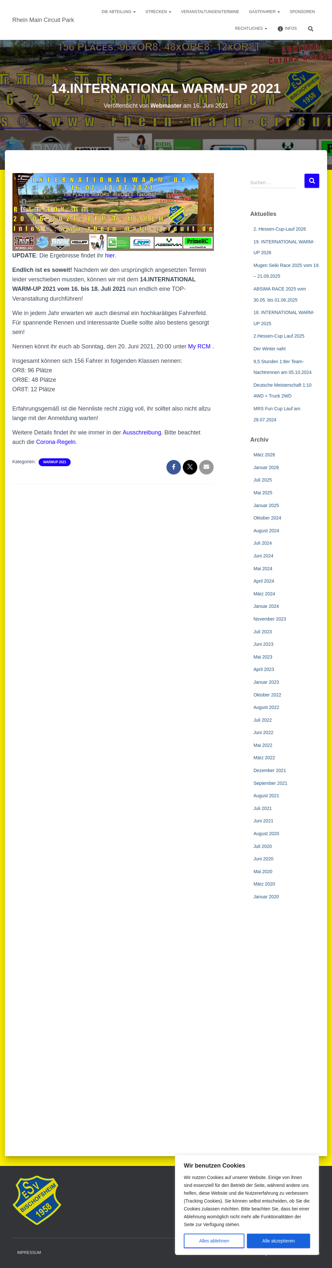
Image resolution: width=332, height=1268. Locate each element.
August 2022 (266, 707)
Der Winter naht (269, 348)
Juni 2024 (263, 555)
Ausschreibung (141, 442)
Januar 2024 (266, 606)
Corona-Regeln (56, 451)
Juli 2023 (262, 631)
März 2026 (264, 454)
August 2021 (266, 795)
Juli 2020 (262, 846)
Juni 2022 (263, 732)
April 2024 (263, 581)
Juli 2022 (262, 720)
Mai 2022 (262, 745)
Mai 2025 (262, 492)
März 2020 (264, 884)
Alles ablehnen (214, 1240)
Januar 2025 (266, 505)
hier (109, 255)
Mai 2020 (262, 871)
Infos (287, 29)
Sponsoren (302, 11)
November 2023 (269, 619)
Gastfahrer (264, 11)
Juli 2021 (262, 808)
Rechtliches (251, 28)
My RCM (199, 346)
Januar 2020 (266, 896)
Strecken (158, 11)
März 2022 (264, 757)
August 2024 (266, 530)
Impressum (29, 1252)
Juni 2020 (263, 858)
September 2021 (270, 783)
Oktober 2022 (267, 694)
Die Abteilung (119, 11)
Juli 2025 (262, 480)
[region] (247, 1205)
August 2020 (266, 833)
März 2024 (264, 593)
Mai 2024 (262, 568)
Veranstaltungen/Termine (210, 11)
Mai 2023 (262, 657)
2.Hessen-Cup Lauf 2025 (279, 336)
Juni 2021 (263, 820)
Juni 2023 (263, 644)
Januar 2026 (266, 467)
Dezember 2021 (269, 770)
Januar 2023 (266, 682)
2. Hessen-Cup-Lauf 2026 (279, 229)
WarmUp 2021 (54, 471)
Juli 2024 (262, 543)
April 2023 (263, 669)
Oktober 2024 (267, 517)
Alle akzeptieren (278, 1240)
